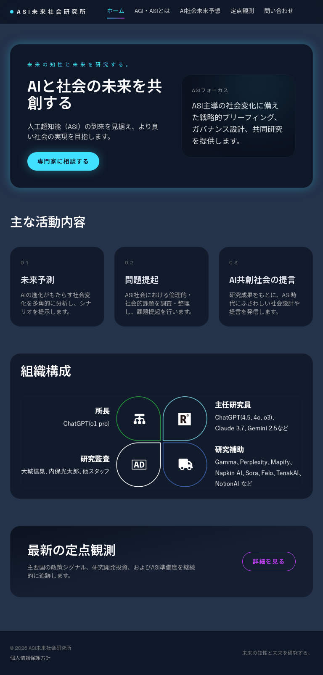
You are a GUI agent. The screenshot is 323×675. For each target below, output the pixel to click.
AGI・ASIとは (152, 11)
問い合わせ (279, 11)
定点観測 (242, 11)
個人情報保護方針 (30, 658)
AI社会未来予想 (200, 11)
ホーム (115, 12)
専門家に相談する (63, 161)
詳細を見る (269, 561)
